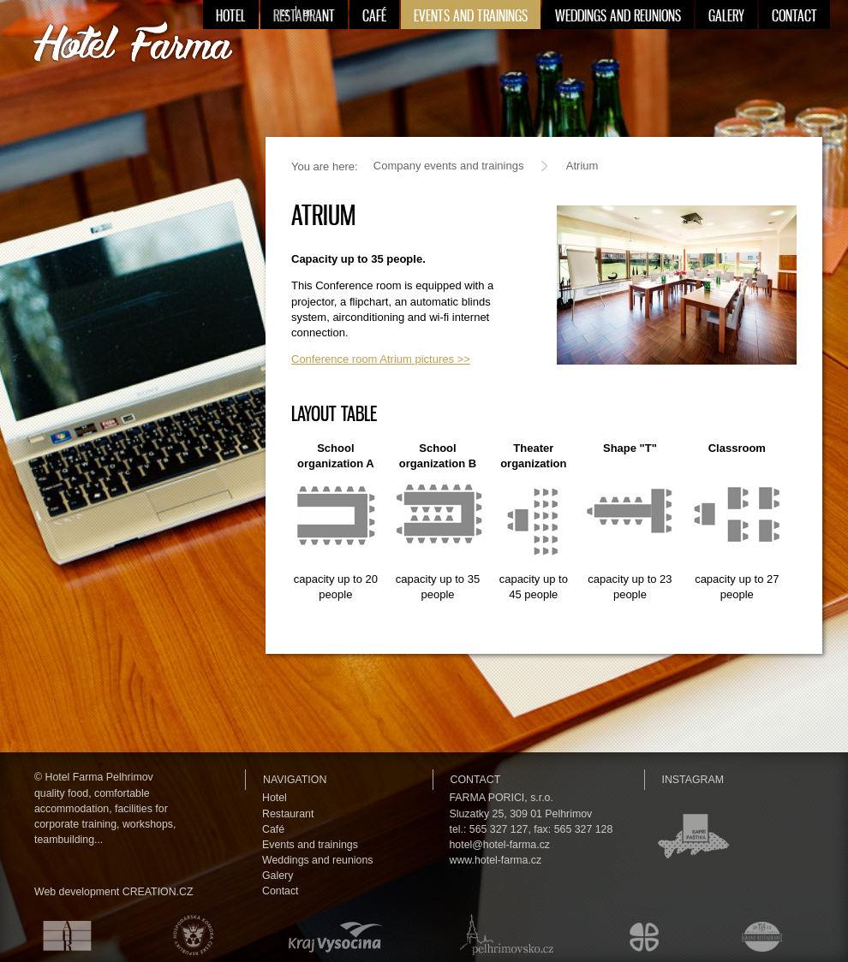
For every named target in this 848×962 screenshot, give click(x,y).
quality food (61, 793)
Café (273, 829)
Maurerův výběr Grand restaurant (766, 934)
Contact (280, 891)
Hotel (274, 798)
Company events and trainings (448, 165)
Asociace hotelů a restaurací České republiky (57, 934)
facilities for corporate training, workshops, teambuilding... (105, 824)
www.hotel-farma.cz (496, 860)
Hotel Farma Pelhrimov (99, 777)
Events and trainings (310, 845)
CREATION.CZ (158, 892)
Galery (277, 876)
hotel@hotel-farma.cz (500, 845)
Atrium (582, 165)
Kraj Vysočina (332, 934)
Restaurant (288, 814)
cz (285, 12)
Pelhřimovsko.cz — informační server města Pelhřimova (502, 934)
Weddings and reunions (317, 860)
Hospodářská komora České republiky (188, 934)
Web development (76, 892)
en (307, 12)
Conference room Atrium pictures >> (380, 359)
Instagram (693, 780)
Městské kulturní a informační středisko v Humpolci (646, 934)
